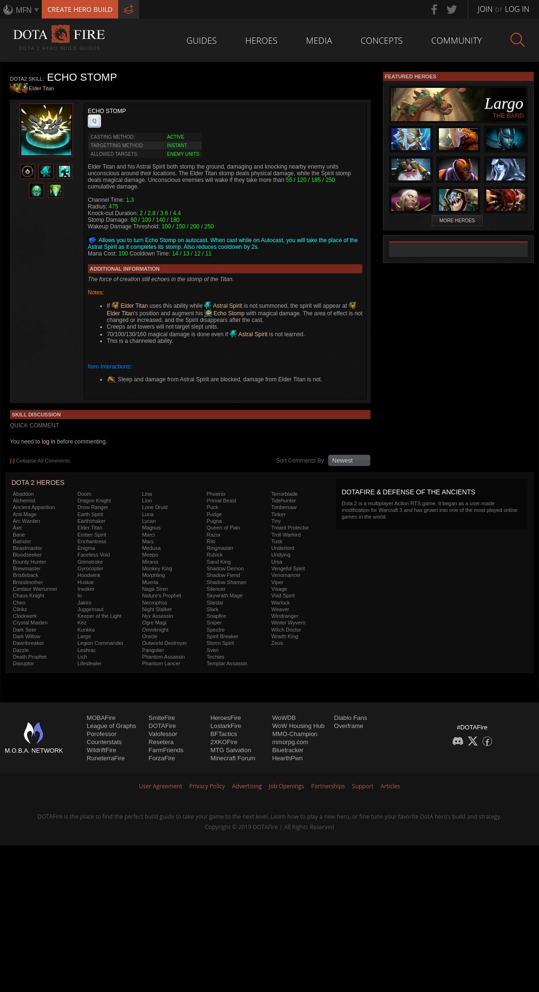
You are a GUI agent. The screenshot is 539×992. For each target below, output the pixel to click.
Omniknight (155, 630)
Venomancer (286, 575)
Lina (147, 494)
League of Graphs (111, 725)
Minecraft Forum (232, 758)
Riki (211, 541)
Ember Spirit (91, 535)
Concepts (382, 40)
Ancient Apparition (34, 507)
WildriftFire (101, 750)
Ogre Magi (154, 622)
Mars (147, 541)
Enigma (86, 548)
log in (49, 441)
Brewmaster (27, 568)
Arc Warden (26, 521)
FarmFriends (166, 750)
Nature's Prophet (161, 595)
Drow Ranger (92, 507)
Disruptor (23, 663)
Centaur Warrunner (35, 589)
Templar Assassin (227, 663)
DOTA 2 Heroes (38, 482)
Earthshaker (91, 521)
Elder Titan (41, 89)
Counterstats (104, 742)
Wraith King (284, 636)
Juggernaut (90, 609)
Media (319, 40)
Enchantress (91, 541)
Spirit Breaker (223, 636)
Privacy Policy (207, 786)
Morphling (153, 575)
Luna (147, 514)
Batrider (22, 541)
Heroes (261, 40)
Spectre (216, 630)
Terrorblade (284, 494)
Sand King (219, 562)
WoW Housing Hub (298, 725)
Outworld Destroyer (164, 643)
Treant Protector (290, 527)
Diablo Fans (350, 717)
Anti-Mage (25, 514)
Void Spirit (283, 595)
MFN (24, 10)
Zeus (277, 643)
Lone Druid (154, 507)
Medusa (151, 548)
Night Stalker (157, 609)
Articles (390, 786)
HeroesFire (225, 717)
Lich (82, 657)
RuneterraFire (106, 758)
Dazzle (21, 650)
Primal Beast (221, 500)
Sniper (214, 622)
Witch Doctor (286, 630)
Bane (19, 535)
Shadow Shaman (227, 582)
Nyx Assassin (157, 616)
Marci (148, 535)
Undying (280, 554)
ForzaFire (162, 758)
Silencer (216, 589)
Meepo (150, 554)
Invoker (85, 589)
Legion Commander (100, 643)
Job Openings (286, 786)
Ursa (276, 562)
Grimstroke (90, 562)
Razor (214, 535)
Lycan (149, 521)
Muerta (150, 582)
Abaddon (23, 494)
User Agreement (160, 786)
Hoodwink (88, 575)
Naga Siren (155, 589)
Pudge (214, 514)
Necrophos (154, 602)
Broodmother (28, 582)
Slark (213, 609)
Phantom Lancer (161, 663)
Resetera (161, 742)
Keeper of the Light (99, 616)
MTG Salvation (230, 750)
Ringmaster (220, 548)
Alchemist (24, 500)
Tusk (276, 541)
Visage (279, 589)
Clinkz (20, 609)
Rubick (215, 554)
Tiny (276, 521)
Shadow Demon (225, 568)
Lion (147, 500)
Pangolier (153, 650)
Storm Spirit (220, 643)
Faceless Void (93, 554)
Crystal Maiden (30, 622)
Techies (215, 657)
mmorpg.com (290, 742)
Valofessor (163, 733)
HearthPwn (287, 758)
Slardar (215, 602)
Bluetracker (288, 750)
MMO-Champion (294, 733)
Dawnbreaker (28, 643)
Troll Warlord (286, 535)
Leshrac (86, 650)
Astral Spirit (223, 305)
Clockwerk (25, 616)
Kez (81, 622)
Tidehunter (283, 500)
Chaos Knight (28, 595)
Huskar (85, 582)
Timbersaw (284, 507)
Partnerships (328, 786)
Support (362, 786)
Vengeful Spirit (288, 568)
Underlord (282, 548)
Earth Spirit (90, 514)
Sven (213, 650)
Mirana (150, 562)
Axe (17, 527)
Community (456, 40)
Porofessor (102, 733)
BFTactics (223, 733)
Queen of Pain (223, 527)
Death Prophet (29, 657)
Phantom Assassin (163, 657)
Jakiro (84, 602)
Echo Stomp (224, 313)
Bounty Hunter (29, 562)
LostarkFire (225, 725)
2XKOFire (223, 742)
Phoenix (216, 494)
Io (79, 595)
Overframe (348, 725)
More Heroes (457, 220)
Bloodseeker (27, 554)
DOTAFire (162, 725)
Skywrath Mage (225, 595)
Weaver (280, 609)
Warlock (280, 602)
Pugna (214, 521)
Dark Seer (25, 630)
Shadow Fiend (223, 575)
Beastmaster (27, 548)
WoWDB (284, 717)
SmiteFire (162, 717)
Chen (19, 602)
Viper (277, 582)
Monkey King (157, 568)
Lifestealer (89, 663)
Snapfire (216, 616)
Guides (201, 40)
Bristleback (25, 575)
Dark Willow (26, 636)
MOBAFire (101, 717)
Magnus (151, 527)
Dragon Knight (94, 500)
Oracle (149, 636)
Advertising (247, 786)
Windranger (284, 616)
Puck (212, 507)
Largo (84, 636)
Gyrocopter (90, 568)
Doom (84, 494)
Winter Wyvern (288, 622)
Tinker (278, 514)
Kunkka (86, 630)
